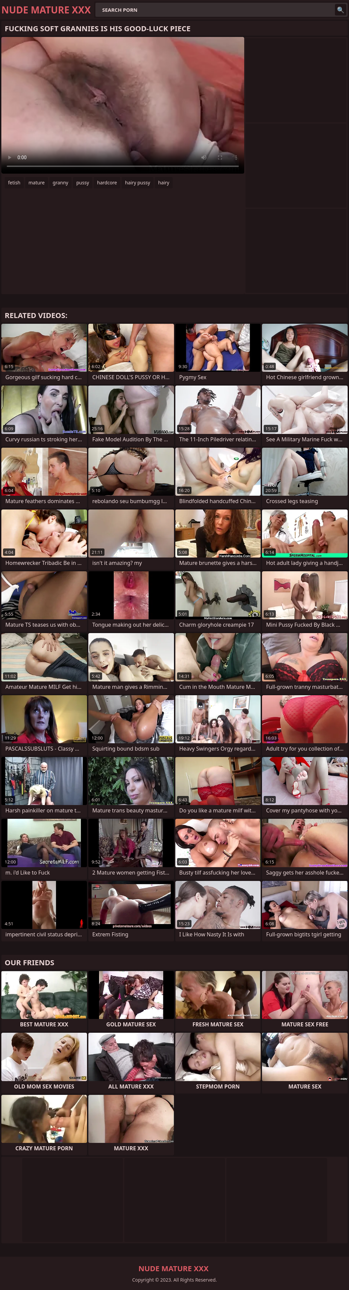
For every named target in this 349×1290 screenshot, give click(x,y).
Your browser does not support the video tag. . (122, 105)
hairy (163, 182)
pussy (82, 182)
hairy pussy (137, 182)
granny (60, 182)
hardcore (107, 182)
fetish (14, 182)
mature (37, 182)
